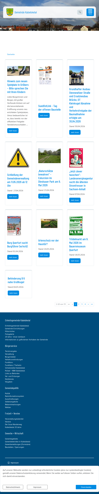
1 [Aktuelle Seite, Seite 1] (75, 304)
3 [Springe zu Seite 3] (81, 304)
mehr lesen (13, 130)
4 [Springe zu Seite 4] (85, 304)
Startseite (11, 54)
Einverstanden (86, 487)
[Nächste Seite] (88, 304)
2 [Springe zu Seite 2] (78, 304)
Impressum (37, 487)
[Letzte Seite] (92, 304)
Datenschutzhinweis (13, 487)
